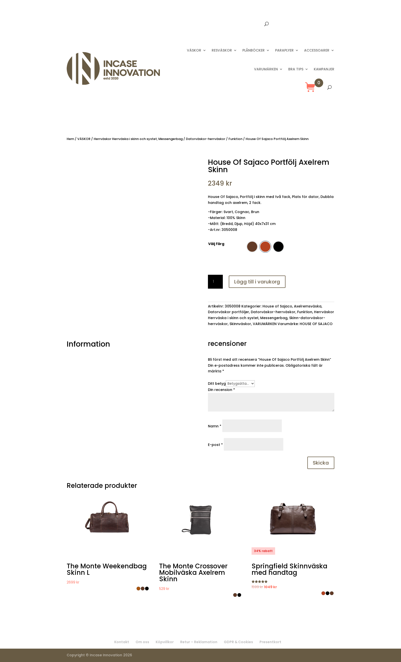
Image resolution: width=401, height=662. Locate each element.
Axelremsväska (307, 306)
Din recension (221, 389)
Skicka (321, 462)
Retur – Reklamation (198, 641)
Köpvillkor (165, 641)
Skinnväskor (240, 323)
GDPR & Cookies (238, 641)
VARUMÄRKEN (266, 69)
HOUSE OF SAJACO (316, 323)
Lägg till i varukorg (257, 281)
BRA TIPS (295, 69)
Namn (214, 426)
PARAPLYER (284, 50)
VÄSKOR (194, 50)
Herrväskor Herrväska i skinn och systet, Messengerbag (138, 139)
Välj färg (216, 243)
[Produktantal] (215, 282)
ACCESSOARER (316, 50)
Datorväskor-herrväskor (205, 139)
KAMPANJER (324, 69)
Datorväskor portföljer (228, 311)
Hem (70, 139)
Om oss (142, 641)
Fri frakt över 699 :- (147, 24)
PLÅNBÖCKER (253, 50)
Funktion (235, 139)
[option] (252, 246)
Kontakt (121, 641)
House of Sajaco (277, 306)
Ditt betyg (217, 383)
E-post (215, 444)
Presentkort (251, 24)
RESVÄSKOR (222, 50)
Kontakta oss (223, 24)
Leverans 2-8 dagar (187, 24)
